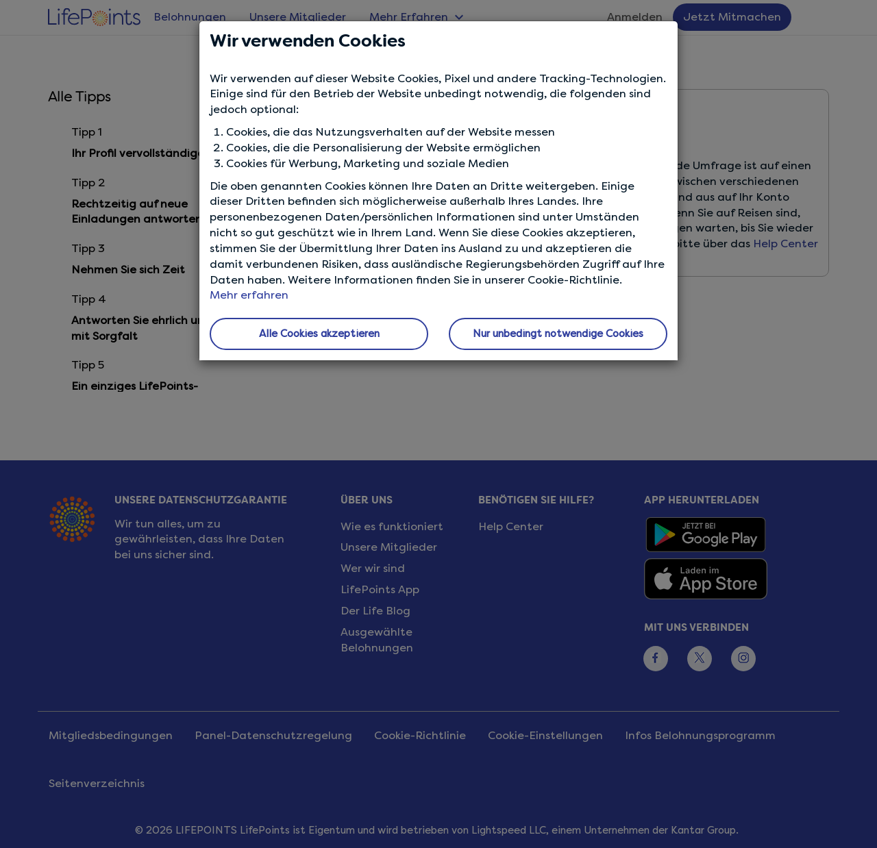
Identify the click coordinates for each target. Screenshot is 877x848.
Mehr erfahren (249, 294)
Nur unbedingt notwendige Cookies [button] (558, 333)
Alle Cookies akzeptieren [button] (319, 333)
